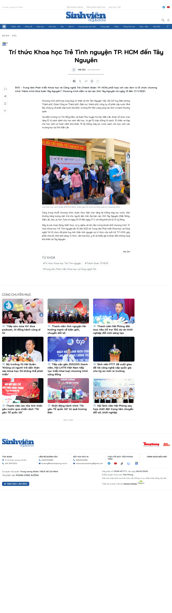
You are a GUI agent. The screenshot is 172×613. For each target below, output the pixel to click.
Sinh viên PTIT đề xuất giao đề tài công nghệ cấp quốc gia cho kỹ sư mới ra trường (112, 368)
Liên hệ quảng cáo (48, 457)
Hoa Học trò (115, 7)
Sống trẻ (28, 26)
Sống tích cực (129, 26)
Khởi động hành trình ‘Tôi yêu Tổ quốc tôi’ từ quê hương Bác (67, 409)
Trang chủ (4, 26)
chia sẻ (74, 81)
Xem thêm (168, 26)
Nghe (5, 89)
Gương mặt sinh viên (87, 26)
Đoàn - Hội (15, 26)
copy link (86, 81)
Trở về (5, 110)
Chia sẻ (5, 96)
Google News (4, 44)
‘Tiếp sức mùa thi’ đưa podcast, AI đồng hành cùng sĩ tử (21, 330)
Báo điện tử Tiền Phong (86, 17)
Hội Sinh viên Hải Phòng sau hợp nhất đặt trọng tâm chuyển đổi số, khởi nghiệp (113, 409)
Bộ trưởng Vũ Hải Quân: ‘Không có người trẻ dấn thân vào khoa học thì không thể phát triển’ (22, 369)
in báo (92, 81)
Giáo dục (40, 26)
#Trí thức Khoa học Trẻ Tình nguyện (62, 263)
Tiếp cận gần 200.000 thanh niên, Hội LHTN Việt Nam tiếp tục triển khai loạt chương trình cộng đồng (68, 369)
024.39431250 (11, 463)
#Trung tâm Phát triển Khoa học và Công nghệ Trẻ (69, 269)
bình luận (97, 81)
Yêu (62, 26)
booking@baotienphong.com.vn (54, 463)
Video (116, 26)
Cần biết (156, 26)
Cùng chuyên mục (16, 294)
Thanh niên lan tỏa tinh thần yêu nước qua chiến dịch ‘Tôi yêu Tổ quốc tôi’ (22, 409)
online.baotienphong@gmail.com (89, 463)
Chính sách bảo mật (157, 457)
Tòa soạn (7, 457)
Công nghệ (105, 26)
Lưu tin (5, 103)
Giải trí (71, 26)
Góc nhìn (52, 26)
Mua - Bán (144, 26)
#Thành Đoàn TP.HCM (96, 263)
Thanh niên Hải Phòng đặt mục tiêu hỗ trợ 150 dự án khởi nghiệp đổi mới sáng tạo (113, 330)
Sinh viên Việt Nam (18, 443)
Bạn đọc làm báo (15, 483)
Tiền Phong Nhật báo (96, 7)
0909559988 (47, 460)
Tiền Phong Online (74, 7)
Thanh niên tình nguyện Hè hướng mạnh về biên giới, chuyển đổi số (67, 330)
